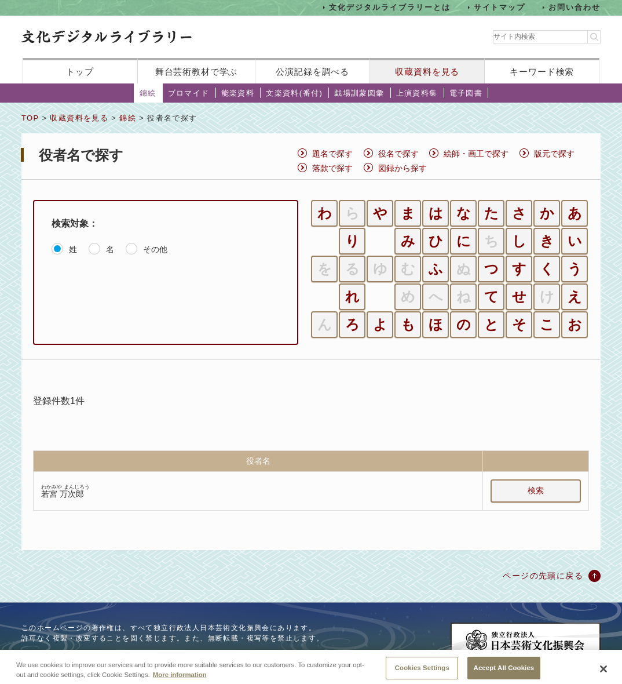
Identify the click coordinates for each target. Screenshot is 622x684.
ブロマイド (189, 93)
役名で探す (398, 153)
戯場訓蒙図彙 (359, 93)
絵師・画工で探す (476, 153)
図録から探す (402, 168)
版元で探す (554, 153)
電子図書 (466, 93)
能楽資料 (238, 93)
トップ (80, 72)
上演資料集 (417, 93)
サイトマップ (500, 7)
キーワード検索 (542, 72)
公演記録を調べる (312, 72)
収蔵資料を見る (427, 72)
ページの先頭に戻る (543, 575)
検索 (536, 490)
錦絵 (148, 93)
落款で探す (332, 168)
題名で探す (332, 153)
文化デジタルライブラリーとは (389, 7)
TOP (30, 118)
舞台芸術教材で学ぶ (196, 72)
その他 (155, 249)
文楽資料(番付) (294, 93)
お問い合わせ (574, 7)
